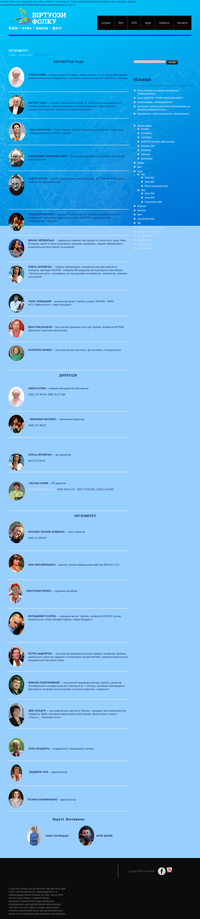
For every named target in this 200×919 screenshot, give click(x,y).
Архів (146, 24)
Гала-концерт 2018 (153, 201)
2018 (143, 190)
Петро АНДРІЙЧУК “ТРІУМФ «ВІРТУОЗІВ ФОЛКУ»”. (160, 97)
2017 (143, 174)
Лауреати (164, 22)
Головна (103, 24)
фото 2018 (149, 193)
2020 (134, 22)
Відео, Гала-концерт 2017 (156, 186)
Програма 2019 (148, 145)
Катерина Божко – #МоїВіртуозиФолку (155, 102)
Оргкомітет (146, 150)
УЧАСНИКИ (146, 137)
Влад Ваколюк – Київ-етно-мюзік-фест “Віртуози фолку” (163, 113)
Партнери (145, 154)
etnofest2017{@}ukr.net (42, 489)
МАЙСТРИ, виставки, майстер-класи (158, 141)
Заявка (140, 162)
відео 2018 (150, 197)
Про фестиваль (32, 55)
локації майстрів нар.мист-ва (150, 227)
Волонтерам (146, 158)
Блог (120, 22)
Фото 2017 (149, 177)
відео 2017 (150, 181)
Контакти (183, 22)
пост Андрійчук (144, 235)
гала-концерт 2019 (145, 218)
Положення (146, 133)
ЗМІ (139, 223)
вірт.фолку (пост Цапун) (148, 231)
